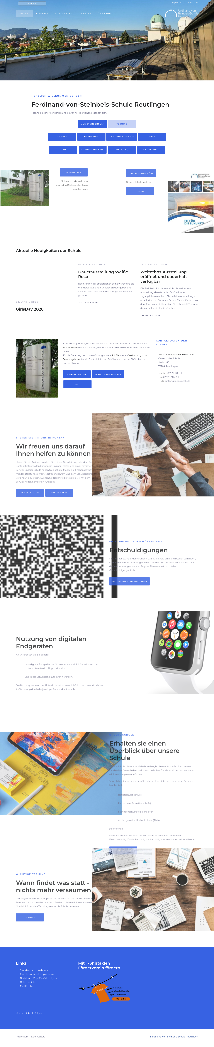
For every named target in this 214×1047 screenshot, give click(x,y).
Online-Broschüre (179, 173)
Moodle (62, 137)
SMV (77, 387)
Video (178, 191)
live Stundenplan (92, 124)
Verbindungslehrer (108, 377)
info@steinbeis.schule (178, 383)
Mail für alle (26, 988)
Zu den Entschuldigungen (129, 604)
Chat (152, 137)
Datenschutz (191, 2)
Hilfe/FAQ (122, 150)
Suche (32, 3)
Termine (122, 124)
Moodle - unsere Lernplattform (37, 976)
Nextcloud (91, 137)
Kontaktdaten (76, 377)
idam (63, 150)
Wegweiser (35, 172)
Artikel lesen (88, 303)
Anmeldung (151, 150)
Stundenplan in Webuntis (34, 972)
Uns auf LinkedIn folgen (29, 1015)
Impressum (177, 2)
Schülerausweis (93, 150)
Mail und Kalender (122, 137)
